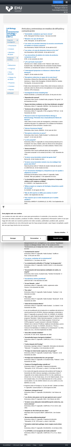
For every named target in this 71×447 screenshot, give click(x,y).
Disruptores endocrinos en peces (35, 133)
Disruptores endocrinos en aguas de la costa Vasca (41, 77)
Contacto (28, 445)
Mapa (34, 445)
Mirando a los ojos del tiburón (34, 39)
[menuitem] (12, 47)
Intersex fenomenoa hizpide (33, 128)
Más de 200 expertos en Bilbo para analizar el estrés (41, 193)
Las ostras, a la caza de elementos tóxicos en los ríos (41, 50)
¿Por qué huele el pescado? (33, 62)
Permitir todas (58, 238)
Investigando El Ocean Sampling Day (36, 92)
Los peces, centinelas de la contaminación (38, 258)
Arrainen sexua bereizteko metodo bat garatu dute (40, 157)
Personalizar (35, 238)
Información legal (18, 445)
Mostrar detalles (60, 232)
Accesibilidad (7, 445)
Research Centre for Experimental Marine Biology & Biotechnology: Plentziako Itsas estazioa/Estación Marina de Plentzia (42, 117)
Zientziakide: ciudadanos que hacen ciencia (38, 34)
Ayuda (41, 445)
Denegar (13, 238)
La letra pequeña (30, 140)
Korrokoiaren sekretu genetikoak (35, 278)
